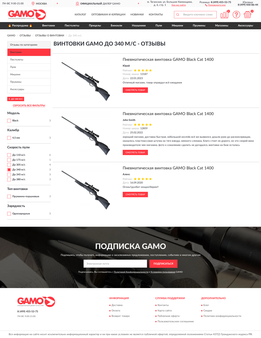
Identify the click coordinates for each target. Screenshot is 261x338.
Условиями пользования (163, 272)
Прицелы (95, 25)
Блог (206, 305)
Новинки (137, 14)
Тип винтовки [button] (17, 189)
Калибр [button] (13, 130)
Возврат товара (120, 316)
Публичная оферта (168, 316)
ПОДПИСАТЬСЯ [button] (163, 264)
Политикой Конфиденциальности (131, 272)
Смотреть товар (135, 90)
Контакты (156, 14)
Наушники (139, 25)
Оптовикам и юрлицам (108, 14)
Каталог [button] (80, 14)
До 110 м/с (18, 155)
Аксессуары (245, 25)
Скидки (207, 311)
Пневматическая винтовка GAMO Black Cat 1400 (168, 60)
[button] (215, 5)
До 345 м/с (18, 174)
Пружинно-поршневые (25, 196)
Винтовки (48, 25)
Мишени (177, 25)
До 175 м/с (18, 160)
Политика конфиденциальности (222, 316)
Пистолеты (72, 25)
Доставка (117, 305)
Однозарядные (21, 213)
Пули (159, 25)
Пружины (199, 25)
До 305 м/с (18, 165)
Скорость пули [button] (18, 147)
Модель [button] (13, 113)
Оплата (115, 311)
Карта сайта (165, 311)
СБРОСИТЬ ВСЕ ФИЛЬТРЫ (29, 105)
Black (15, 120)
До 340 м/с (18, 169)
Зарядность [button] (16, 206)
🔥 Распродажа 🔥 (20, 25)
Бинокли (116, 25)
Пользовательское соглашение (176, 321)
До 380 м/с (18, 179)
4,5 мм (16, 138)
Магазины (221, 25)
